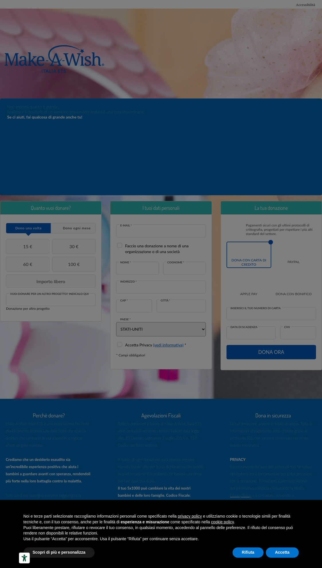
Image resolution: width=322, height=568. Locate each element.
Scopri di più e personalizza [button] (59, 552)
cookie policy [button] (222, 522)
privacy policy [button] (190, 516)
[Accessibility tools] (24, 558)
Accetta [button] (282, 552)
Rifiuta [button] (248, 552)
